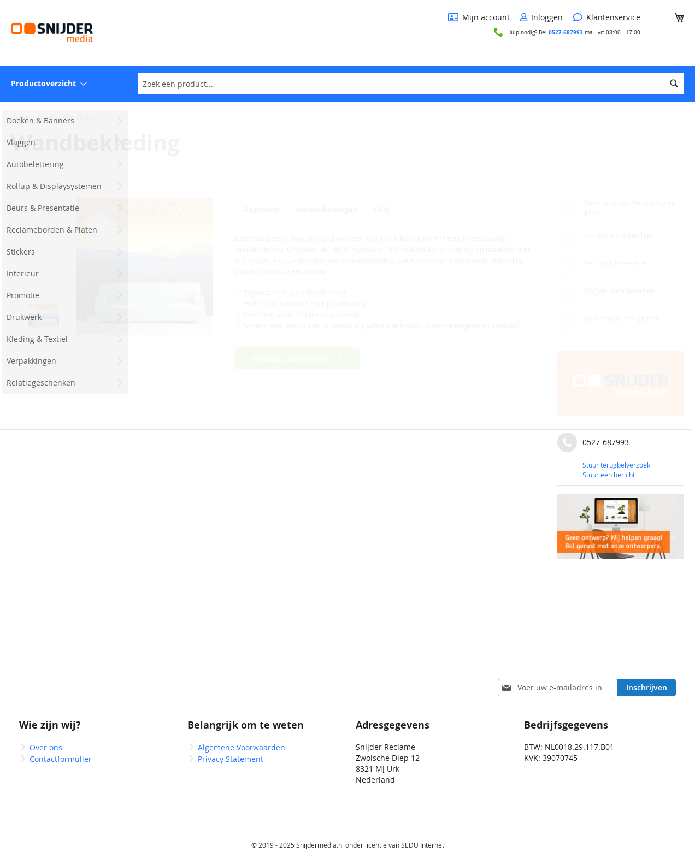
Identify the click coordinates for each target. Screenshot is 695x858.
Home (20, 117)
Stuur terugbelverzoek (616, 464)
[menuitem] (49, 84)
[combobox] (411, 83)
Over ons (46, 747)
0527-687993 (566, 32)
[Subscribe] (646, 687)
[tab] (264, 209)
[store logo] (52, 32)
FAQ (386, 209)
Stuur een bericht (608, 474)
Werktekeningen (328, 209)
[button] (43, 215)
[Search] (674, 83)
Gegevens (261, 209)
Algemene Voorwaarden (241, 747)
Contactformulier (61, 759)
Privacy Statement (230, 759)
